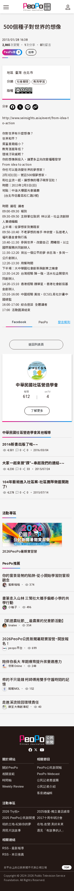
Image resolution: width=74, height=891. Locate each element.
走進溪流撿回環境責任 (20, 702)
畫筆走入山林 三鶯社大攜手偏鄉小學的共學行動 (35, 600)
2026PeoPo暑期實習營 (19, 551)
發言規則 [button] (64, 322)
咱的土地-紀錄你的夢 (16, 824)
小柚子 (12, 607)
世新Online (15, 666)
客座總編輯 (45, 793)
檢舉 (31, 52)
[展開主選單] (6, 7)
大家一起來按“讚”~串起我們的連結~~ (33, 463)
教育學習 (39, 81)
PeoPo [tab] (43, 322)
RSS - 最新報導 (13, 848)
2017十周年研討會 (50, 817)
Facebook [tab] (19, 322)
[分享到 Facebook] (12, 107)
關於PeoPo (10, 767)
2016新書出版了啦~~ (20, 444)
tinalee (12, 625)
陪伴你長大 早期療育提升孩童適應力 (32, 661)
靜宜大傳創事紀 (18, 707)
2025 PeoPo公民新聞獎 (18, 817)
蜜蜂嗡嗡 (14, 584)
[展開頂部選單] (68, 7)
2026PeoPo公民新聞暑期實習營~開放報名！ (35, 641)
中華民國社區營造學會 (37, 384)
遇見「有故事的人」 (51, 830)
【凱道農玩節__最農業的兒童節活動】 (34, 620)
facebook (30, 750)
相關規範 (8, 774)
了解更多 (37, 411)
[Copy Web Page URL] (35, 107)
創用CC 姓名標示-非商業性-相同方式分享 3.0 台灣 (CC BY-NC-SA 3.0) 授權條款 (24, 90)
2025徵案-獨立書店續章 (53, 811)
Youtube (42, 750)
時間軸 (7, 780)
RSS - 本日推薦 (13, 854)
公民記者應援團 (48, 780)
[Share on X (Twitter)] (20, 107)
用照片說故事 (11, 830)
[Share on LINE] (28, 107)
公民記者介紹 (46, 786)
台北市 (28, 73)
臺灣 (18, 73)
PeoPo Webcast (48, 774)
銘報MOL (14, 688)
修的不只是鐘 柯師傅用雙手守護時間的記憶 (35, 681)
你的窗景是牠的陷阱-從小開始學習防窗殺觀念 (36, 577)
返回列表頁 (36, 344)
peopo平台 (15, 648)
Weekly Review (13, 786)
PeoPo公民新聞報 (49, 767)
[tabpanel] (36, 334)
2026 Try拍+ (11, 811)
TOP (66, 867)
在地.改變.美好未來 (50, 824)
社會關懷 (22, 81)
